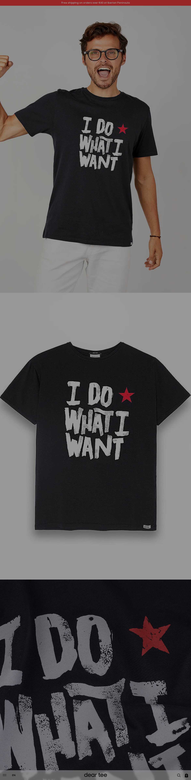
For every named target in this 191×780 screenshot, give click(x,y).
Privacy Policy (64, 755)
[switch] (135, 763)
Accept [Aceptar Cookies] (93, 774)
